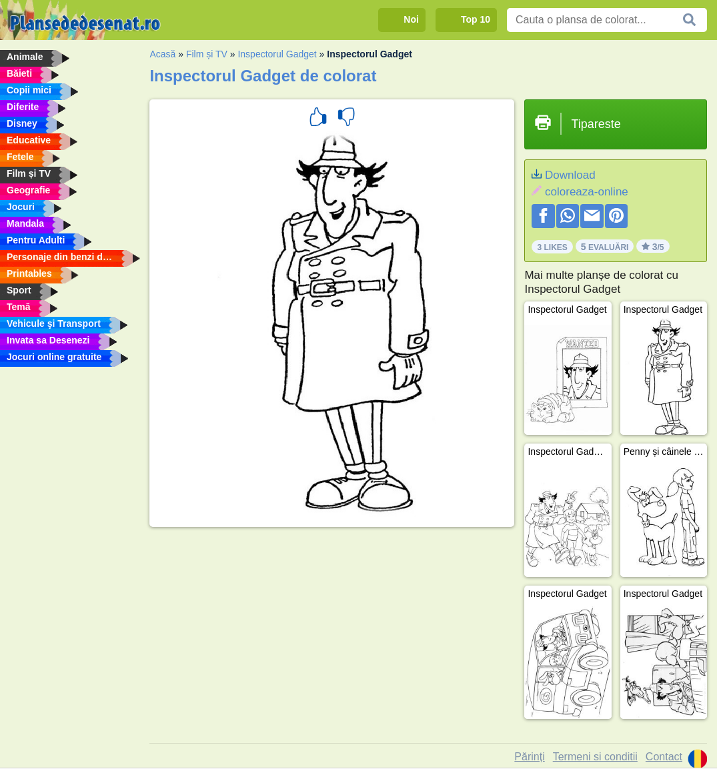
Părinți (529, 756)
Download (570, 175)
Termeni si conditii (595, 756)
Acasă (162, 54)
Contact (664, 756)
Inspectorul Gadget (276, 54)
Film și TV (206, 54)
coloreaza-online (586, 191)
